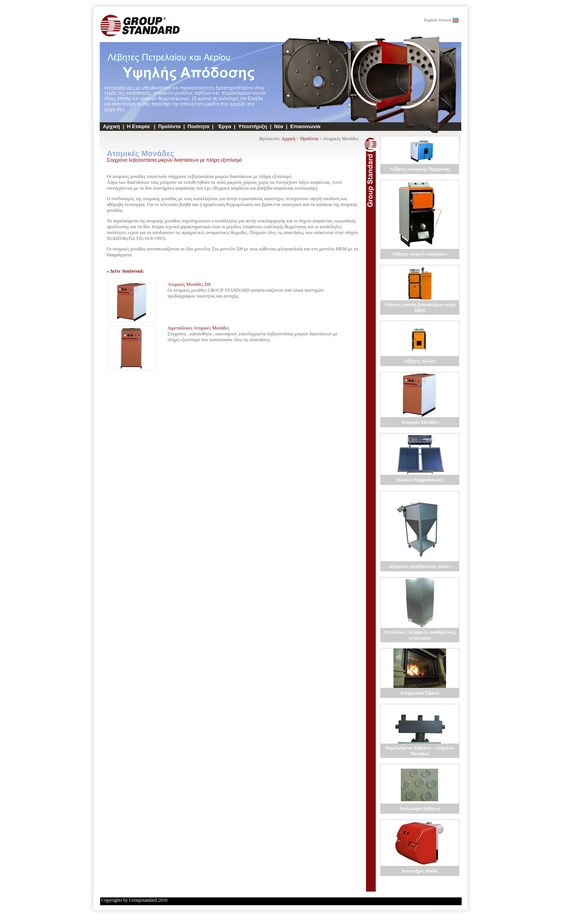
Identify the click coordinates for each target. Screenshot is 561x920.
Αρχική (111, 126)
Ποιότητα (199, 126)
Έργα (223, 126)
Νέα (278, 126)
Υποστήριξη (252, 126)
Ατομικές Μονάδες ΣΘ (189, 284)
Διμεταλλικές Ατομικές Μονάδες (198, 328)
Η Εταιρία (139, 126)
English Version (437, 20)
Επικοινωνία (305, 126)
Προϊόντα (169, 126)
